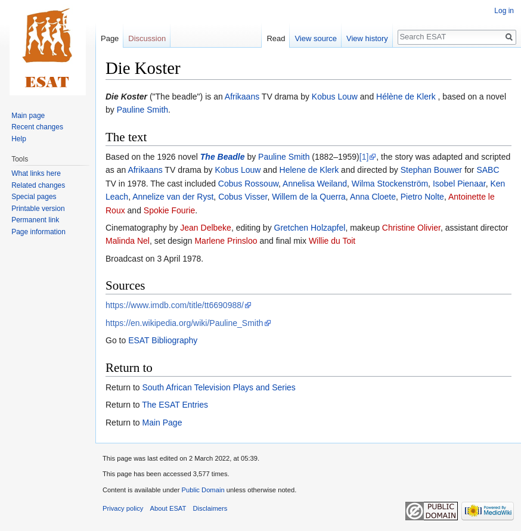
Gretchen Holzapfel (310, 227)
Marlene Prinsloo (225, 241)
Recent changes (37, 127)
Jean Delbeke (205, 227)
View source (315, 38)
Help (18, 139)
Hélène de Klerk (407, 96)
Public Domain (202, 489)
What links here (36, 173)
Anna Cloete (373, 196)
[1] (364, 157)
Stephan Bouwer (432, 170)
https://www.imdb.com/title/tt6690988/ (175, 305)
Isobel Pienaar (459, 183)
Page (110, 38)
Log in (504, 11)
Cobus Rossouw (248, 183)
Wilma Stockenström (390, 183)
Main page (28, 115)
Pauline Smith (142, 109)
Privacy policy (123, 508)
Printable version (37, 208)
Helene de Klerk (309, 170)
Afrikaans (242, 96)
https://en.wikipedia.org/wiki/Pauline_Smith (184, 323)
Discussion (147, 38)
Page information (38, 232)
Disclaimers (210, 508)
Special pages (33, 196)
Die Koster (126, 96)
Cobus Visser (242, 196)
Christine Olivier (411, 227)
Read (275, 38)
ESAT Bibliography (162, 340)
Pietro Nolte (422, 196)
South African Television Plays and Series (218, 387)
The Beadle (222, 157)
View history (367, 38)
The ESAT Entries (175, 404)
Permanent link (35, 220)
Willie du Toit (332, 241)
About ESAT (168, 508)
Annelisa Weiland (315, 183)
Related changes (38, 185)
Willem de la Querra (309, 196)
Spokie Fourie (169, 210)
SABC (487, 170)
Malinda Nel (128, 241)
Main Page (162, 422)
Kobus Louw (335, 96)
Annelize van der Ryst (172, 196)
